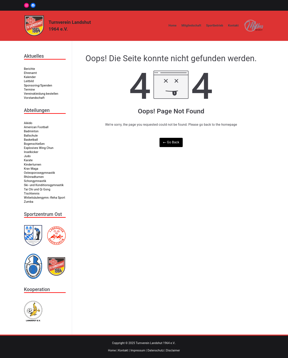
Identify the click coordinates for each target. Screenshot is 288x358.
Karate (28, 160)
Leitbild (29, 81)
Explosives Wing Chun (39, 148)
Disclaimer (173, 350)
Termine (29, 89)
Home (173, 25)
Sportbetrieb (214, 25)
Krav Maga (31, 168)
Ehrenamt (30, 73)
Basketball (31, 140)
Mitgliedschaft (191, 25)
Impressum (138, 350)
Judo (27, 156)
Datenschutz (155, 350)
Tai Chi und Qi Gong (37, 189)
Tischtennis (32, 193)
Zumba (28, 202)
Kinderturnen (32, 164)
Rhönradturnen (34, 177)
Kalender (30, 77)
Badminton (31, 131)
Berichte (29, 69)
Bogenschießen (34, 144)
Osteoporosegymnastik (39, 173)
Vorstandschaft (34, 98)
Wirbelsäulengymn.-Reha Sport (44, 197)
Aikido (28, 123)
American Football (36, 127)
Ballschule (31, 135)
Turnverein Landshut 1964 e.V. (155, 343)
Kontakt (233, 25)
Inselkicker (31, 152)
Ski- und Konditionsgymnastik (44, 185)
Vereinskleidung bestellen (41, 94)
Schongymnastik (35, 181)
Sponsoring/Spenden (38, 85)
